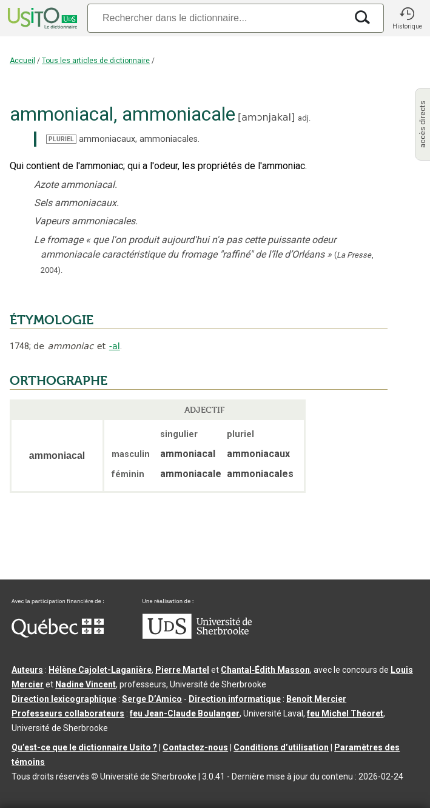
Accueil (22, 60)
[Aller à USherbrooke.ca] (197, 636)
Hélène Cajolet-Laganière (100, 670)
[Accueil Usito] (41, 18)
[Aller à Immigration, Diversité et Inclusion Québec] (58, 634)
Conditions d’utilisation (281, 747)
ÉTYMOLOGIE (51, 320)
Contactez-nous (195, 747)
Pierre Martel (182, 670)
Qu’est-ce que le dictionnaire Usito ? (84, 747)
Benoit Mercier (316, 699)
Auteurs (27, 670)
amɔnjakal (266, 117)
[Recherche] (216, 18)
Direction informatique (235, 699)
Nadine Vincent (85, 684)
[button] (407, 18)
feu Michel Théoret (345, 713)
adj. (304, 117)
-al (114, 346)
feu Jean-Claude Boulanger (185, 713)
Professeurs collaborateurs (68, 713)
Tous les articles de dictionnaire (96, 60)
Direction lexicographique (64, 699)
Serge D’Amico (152, 699)
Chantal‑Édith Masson (265, 670)
